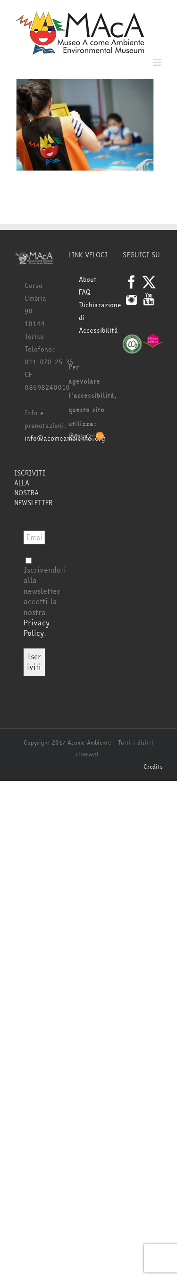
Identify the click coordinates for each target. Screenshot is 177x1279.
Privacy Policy (37, 628)
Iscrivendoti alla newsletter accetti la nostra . (45, 598)
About (88, 280)
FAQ (85, 292)
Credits (153, 766)
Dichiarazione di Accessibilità (94, 318)
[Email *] (34, 537)
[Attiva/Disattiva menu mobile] (158, 62)
